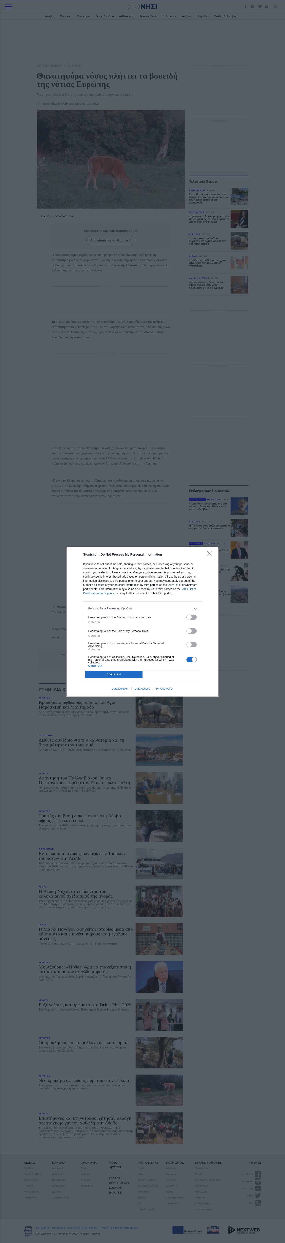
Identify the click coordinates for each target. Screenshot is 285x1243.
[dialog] (142, 621)
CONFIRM (113, 674)
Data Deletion (120, 688)
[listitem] (142, 608)
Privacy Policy (164, 688)
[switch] (191, 617)
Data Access (142, 688)
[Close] (211, 555)
